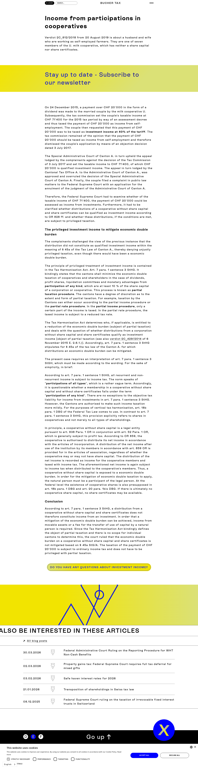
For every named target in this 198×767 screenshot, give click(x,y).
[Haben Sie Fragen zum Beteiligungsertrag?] (99, 567)
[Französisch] (40, 736)
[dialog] (99, 755)
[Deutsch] (25, 736)
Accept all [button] (144, 755)
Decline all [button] (174, 755)
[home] (164, 730)
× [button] (195, 747)
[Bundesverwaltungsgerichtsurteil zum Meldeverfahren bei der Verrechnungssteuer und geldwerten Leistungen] (99, 652)
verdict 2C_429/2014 (126, 338)
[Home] (110, 3)
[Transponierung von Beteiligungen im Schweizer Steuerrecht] (99, 689)
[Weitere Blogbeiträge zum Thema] (99, 630)
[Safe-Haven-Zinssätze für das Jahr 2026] (99, 678)
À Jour (49, 3)
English (8, 764)
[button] (66, 763)
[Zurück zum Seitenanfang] (98, 737)
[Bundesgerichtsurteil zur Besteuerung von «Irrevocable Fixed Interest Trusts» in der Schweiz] (99, 701)
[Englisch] (33, 736)
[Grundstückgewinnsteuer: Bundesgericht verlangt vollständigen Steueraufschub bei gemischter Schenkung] (99, 666)
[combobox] (10, 764)
